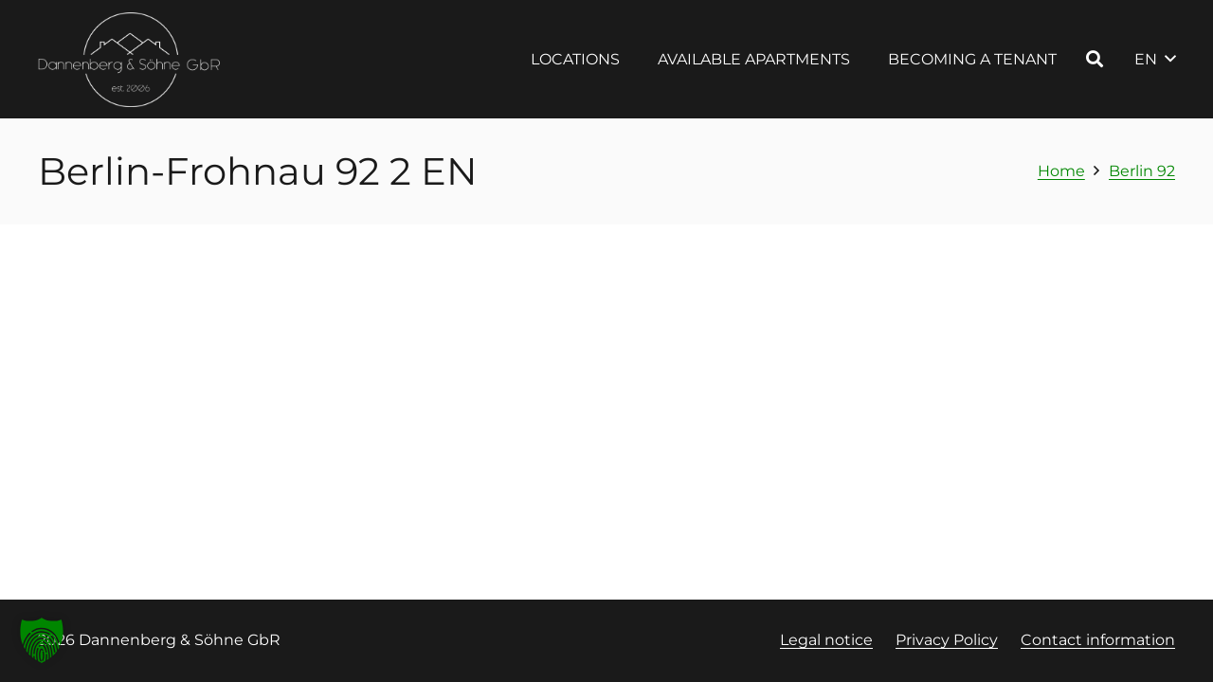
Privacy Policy (947, 640)
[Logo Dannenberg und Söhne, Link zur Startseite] (130, 59)
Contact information (1098, 640)
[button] (1094, 58)
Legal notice (826, 640)
